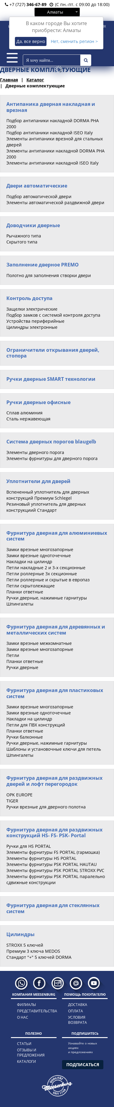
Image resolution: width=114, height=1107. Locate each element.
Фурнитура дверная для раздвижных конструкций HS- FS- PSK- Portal (54, 832)
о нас (22, 1017)
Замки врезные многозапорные (39, 549)
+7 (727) (26, 4)
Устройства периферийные (35, 321)
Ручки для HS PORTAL (28, 846)
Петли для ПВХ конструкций (35, 725)
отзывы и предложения (31, 1052)
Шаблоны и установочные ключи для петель (53, 749)
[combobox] (57, 12)
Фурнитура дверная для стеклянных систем (52, 908)
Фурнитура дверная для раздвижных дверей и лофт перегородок (54, 781)
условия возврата (77, 1020)
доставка (77, 1004)
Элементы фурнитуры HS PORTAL (41, 858)
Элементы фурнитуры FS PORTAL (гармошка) (53, 852)
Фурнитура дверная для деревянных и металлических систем (55, 629)
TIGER (12, 801)
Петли (12, 655)
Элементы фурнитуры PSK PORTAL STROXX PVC (55, 870)
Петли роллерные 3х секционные (41, 573)
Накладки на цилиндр (29, 561)
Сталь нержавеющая (28, 419)
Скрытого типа (21, 242)
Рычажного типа (23, 236)
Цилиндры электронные (31, 327)
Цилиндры (20, 934)
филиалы (26, 1004)
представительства (31, 1011)
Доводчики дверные (33, 225)
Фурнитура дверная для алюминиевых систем (56, 536)
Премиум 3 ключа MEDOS (33, 951)
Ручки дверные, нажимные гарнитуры (46, 598)
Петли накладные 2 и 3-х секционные (45, 567)
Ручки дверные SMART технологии (50, 379)
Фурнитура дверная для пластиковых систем (54, 693)
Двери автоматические (36, 185)
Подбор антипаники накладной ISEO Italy (49, 133)
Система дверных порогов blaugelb (51, 441)
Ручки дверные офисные (38, 402)
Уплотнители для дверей (38, 481)
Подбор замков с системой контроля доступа (53, 315)
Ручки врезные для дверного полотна (46, 807)
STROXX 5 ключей (24, 945)
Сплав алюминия (24, 413)
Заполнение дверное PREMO (42, 264)
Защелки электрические (31, 309)
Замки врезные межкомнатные (39, 643)
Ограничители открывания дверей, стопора (52, 353)
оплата (75, 1011)
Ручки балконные (24, 737)
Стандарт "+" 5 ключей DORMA (38, 957)
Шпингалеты (19, 604)
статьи (24, 1043)
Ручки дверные (22, 667)
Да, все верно (30, 41)
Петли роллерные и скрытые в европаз (48, 580)
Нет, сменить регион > (74, 41)
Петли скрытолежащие (30, 586)
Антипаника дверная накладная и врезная (50, 107)
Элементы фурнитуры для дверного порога (52, 458)
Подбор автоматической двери (38, 196)
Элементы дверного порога (35, 452)
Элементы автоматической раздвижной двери (55, 202)
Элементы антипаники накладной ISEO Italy (52, 163)
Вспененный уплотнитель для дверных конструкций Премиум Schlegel (47, 495)
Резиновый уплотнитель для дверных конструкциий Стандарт (46, 507)
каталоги (26, 1061)
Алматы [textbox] (55, 12)
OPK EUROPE (19, 795)
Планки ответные (24, 592)
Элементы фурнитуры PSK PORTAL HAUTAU (51, 864)
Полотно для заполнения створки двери (48, 275)
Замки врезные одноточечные (38, 555)
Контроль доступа (29, 298)
